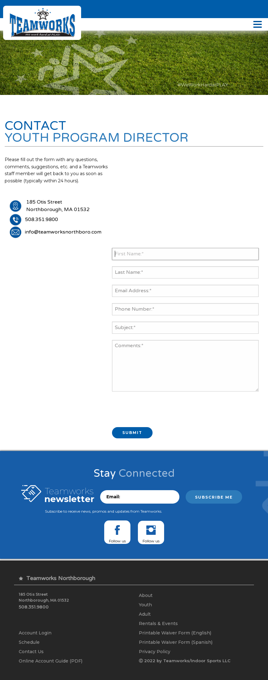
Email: (113, 497)
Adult (145, 614)
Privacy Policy (154, 651)
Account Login (35, 632)
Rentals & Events (158, 623)
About (146, 595)
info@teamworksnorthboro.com (63, 232)
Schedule (29, 642)
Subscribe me (214, 497)
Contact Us (31, 651)
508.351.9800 (41, 220)
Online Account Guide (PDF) (50, 660)
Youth (145, 604)
